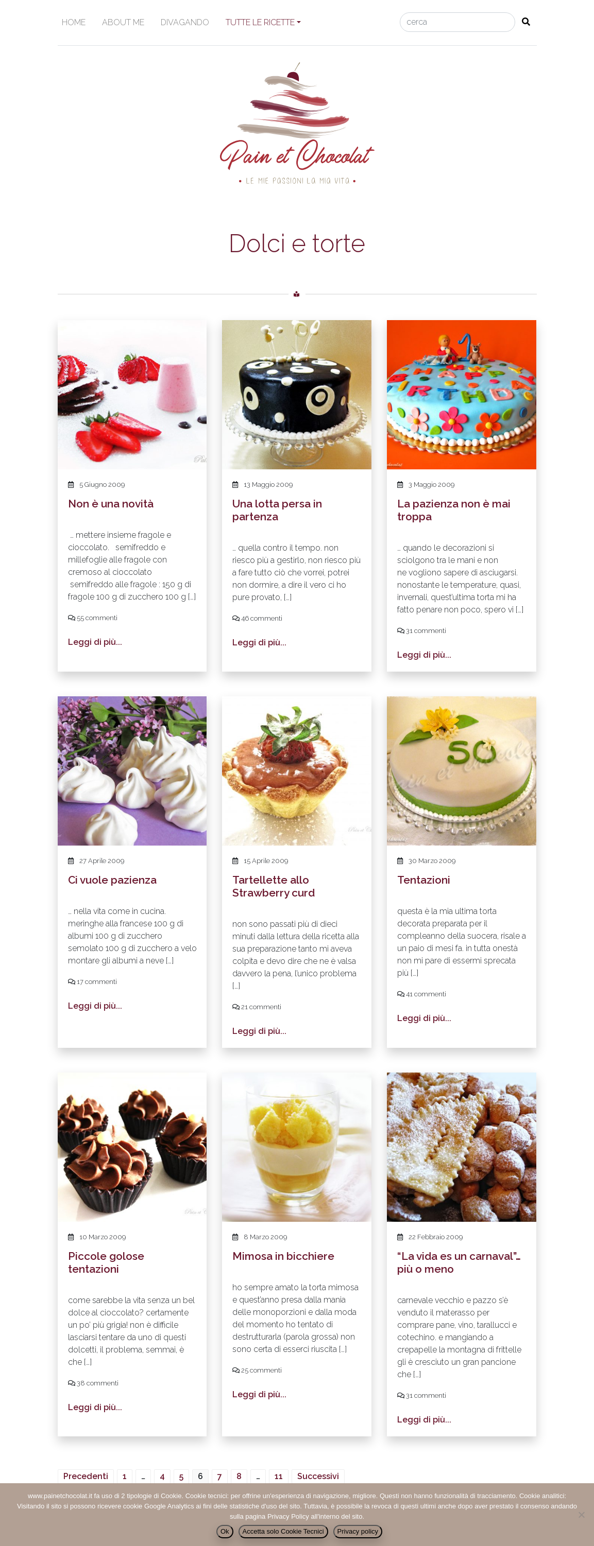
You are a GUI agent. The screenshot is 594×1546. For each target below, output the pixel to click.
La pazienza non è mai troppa (454, 510)
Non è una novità (111, 503)
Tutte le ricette (260, 22)
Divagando (185, 22)
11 (279, 1476)
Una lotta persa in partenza (277, 510)
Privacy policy (357, 1531)
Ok (224, 1531)
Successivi (318, 1476)
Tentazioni (423, 879)
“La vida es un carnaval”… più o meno (459, 1262)
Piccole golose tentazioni (106, 1262)
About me (123, 22)
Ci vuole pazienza (112, 879)
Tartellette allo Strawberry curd (273, 886)
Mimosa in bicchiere (283, 1256)
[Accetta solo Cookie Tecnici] (581, 1514)
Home (74, 22)
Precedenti (85, 1476)
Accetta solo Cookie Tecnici (283, 1531)
